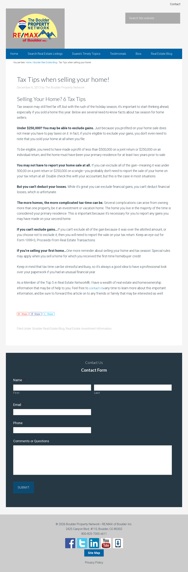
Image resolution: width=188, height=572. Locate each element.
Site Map (94, 552)
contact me (97, 290)
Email (18, 407)
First (16, 395)
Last (97, 395)
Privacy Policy (94, 562)
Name (19, 382)
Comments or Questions (31, 444)
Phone (18, 425)
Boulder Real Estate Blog (48, 331)
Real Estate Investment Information (88, 331)
